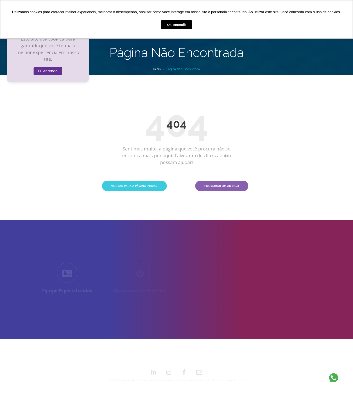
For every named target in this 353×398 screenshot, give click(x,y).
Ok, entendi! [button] (176, 25)
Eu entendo (48, 71)
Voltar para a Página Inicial (106, 186)
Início (157, 69)
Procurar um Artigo (244, 186)
